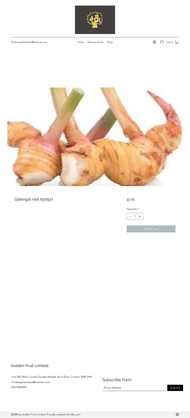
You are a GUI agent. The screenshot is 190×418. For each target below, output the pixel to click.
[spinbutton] (135, 216)
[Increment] (140, 216)
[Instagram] (154, 42)
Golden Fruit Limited (29, 365)
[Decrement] (129, 216)
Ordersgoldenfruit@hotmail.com (29, 42)
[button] (177, 42)
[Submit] (175, 388)
